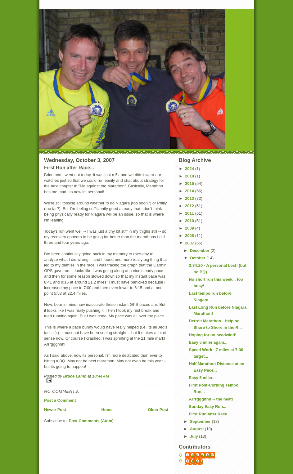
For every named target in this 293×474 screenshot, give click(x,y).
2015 (190, 183)
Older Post (158, 409)
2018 (190, 176)
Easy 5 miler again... (208, 342)
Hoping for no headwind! (212, 335)
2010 (190, 220)
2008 (190, 235)
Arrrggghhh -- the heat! (211, 399)
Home (106, 409)
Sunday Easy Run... (207, 406)
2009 (190, 228)
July (194, 436)
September (201, 421)
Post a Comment (60, 400)
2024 (190, 168)
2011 (190, 213)
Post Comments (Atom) (91, 420)
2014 (190, 191)
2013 (190, 198)
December (200, 250)
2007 (190, 243)
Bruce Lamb (75, 376)
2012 (190, 205)
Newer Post (55, 409)
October (198, 258)
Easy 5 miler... (202, 377)
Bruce (197, 461)
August (197, 429)
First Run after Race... (209, 414)
